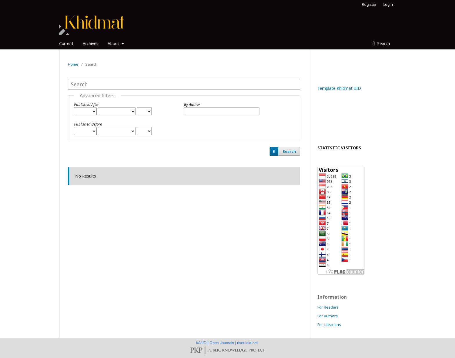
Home (73, 64)
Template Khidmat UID (339, 88)
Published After (86, 104)
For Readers (328, 307)
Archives (90, 43)
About (114, 43)
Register (369, 4)
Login (388, 4)
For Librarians (329, 324)
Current (66, 43)
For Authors (327, 315)
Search (383, 43)
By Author (192, 104)
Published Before (88, 124)
